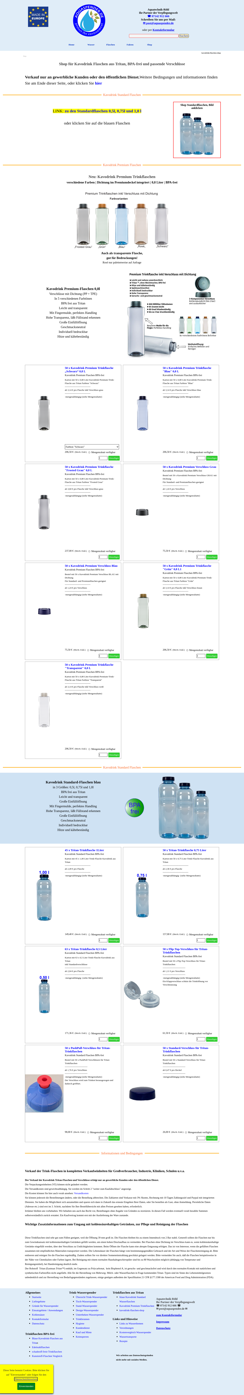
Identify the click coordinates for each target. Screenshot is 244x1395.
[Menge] (103, 458)
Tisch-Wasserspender (86, 1301)
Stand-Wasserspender (86, 1306)
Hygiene (80, 1323)
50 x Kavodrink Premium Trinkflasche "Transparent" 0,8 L (89, 666)
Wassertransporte (128, 1336)
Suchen (183, 35)
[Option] (92, 446)
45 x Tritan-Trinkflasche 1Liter (84, 850)
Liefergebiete (38, 1301)
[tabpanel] (89, 19)
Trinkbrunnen (82, 1319)
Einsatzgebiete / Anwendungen (47, 1310)
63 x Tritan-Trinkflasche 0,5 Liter (86, 949)
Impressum (162, 1321)
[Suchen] (154, 36)
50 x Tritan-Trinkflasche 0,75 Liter (184, 850)
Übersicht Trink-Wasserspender (91, 1297)
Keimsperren (82, 1336)
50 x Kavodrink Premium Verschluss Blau (91, 565)
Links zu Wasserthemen (131, 1323)
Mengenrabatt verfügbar (101, 452)
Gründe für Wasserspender (45, 1306)
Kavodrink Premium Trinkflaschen (137, 1306)
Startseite (36, 1297)
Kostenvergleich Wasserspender (135, 1332)
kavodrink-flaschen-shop (132, 1310)
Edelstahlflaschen (41, 1347)
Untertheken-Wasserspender (90, 1314)
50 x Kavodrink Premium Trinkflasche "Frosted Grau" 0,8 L (89, 468)
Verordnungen (127, 1328)
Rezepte (124, 1341)
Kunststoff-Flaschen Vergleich (47, 1356)
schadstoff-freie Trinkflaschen (47, 1351)
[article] (73, 413)
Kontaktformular (40, 1319)
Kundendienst (83, 1328)
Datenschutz (38, 1323)
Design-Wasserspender (87, 1310)
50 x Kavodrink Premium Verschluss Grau (189, 467)
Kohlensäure (38, 1314)
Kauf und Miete (84, 1332)
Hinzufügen (114, 458)
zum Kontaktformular (169, 1315)
